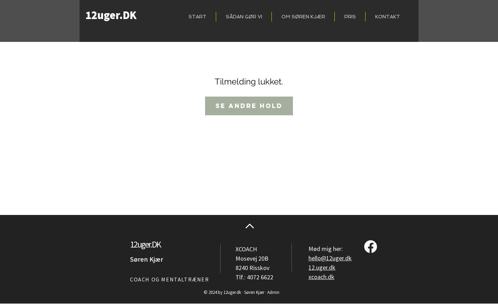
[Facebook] (370, 246)
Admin (273, 292)
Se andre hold (249, 106)
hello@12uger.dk (330, 258)
